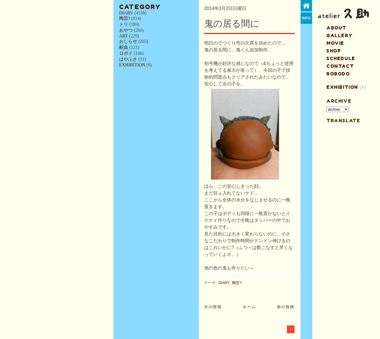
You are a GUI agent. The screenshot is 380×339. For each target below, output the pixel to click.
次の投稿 (213, 307)
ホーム (249, 307)
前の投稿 (286, 307)
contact (340, 66)
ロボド (126, 53)
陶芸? (124, 18)
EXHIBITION (132, 64)
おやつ (126, 30)
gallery (339, 35)
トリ (123, 24)
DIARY (126, 12)
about (336, 28)
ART (123, 35)
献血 (123, 47)
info (306, 18)
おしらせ (128, 41)
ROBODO (338, 74)
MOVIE (335, 43)
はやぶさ (128, 59)
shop (333, 51)
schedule (340, 58)
